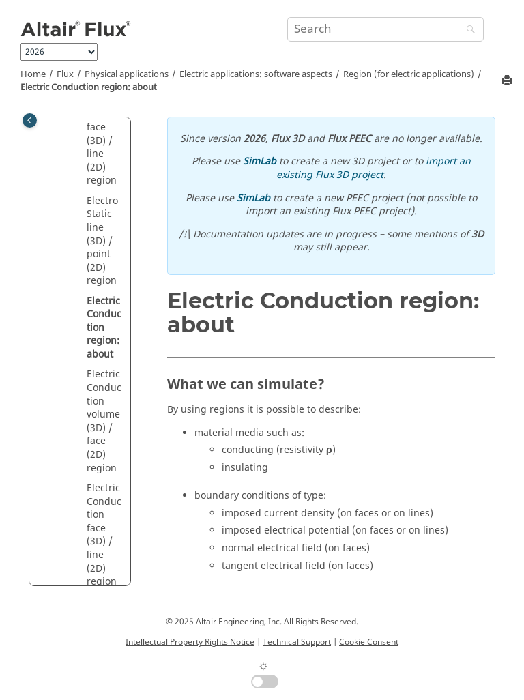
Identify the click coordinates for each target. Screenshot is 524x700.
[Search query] (385, 29)
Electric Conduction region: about (88, 87)
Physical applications (127, 74)
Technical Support (297, 642)
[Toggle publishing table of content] (30, 120)
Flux (65, 74)
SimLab (259, 161)
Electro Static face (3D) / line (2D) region (102, 140)
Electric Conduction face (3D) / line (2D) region (104, 535)
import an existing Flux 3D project (373, 168)
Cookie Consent (368, 642)
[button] (81, 201)
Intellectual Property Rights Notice (190, 642)
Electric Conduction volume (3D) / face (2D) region (104, 421)
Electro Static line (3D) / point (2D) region (102, 241)
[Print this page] (508, 81)
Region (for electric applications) (408, 74)
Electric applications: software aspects (255, 74)
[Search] (467, 30)
